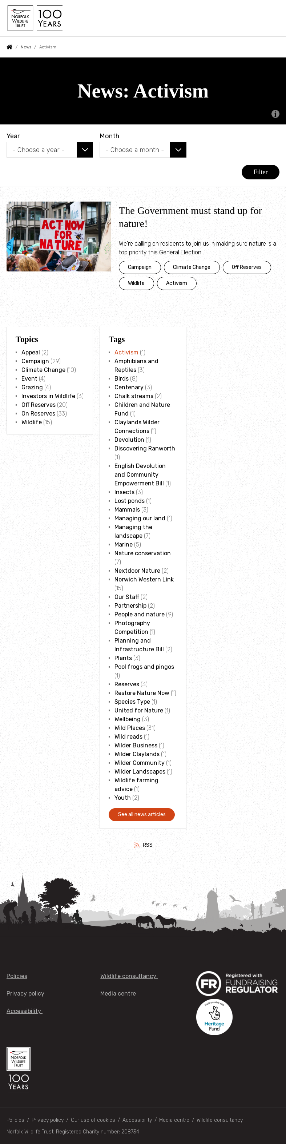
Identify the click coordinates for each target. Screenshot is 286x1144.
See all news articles (142, 814)
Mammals (127, 509)
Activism (176, 283)
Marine (123, 544)
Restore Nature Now (141, 693)
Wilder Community (139, 762)
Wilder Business (135, 745)
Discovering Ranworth (144, 448)
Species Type (132, 701)
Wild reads (128, 736)
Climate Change (191, 267)
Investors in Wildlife (48, 396)
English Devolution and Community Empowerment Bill (140, 474)
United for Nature (138, 710)
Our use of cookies (93, 1120)
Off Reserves (247, 267)
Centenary (129, 387)
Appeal (30, 352)
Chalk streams (133, 396)
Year (13, 136)
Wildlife (136, 283)
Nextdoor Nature (137, 570)
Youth (122, 797)
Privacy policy (25, 993)
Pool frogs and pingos (144, 666)
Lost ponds (129, 500)
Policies (17, 976)
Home (9, 47)
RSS (147, 845)
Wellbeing (127, 719)
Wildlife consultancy (129, 976)
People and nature (139, 614)
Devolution (129, 439)
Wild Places (129, 727)
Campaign (140, 267)
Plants (123, 658)
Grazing (32, 387)
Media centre (118, 993)
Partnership (130, 605)
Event (29, 378)
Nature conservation (142, 553)
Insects (124, 492)
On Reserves (38, 413)
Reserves (126, 684)
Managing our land (139, 518)
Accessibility (25, 1011)
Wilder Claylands (137, 754)
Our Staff (126, 596)
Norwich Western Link (144, 579)
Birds (121, 378)
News (26, 46)
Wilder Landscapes (139, 771)
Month (109, 136)
